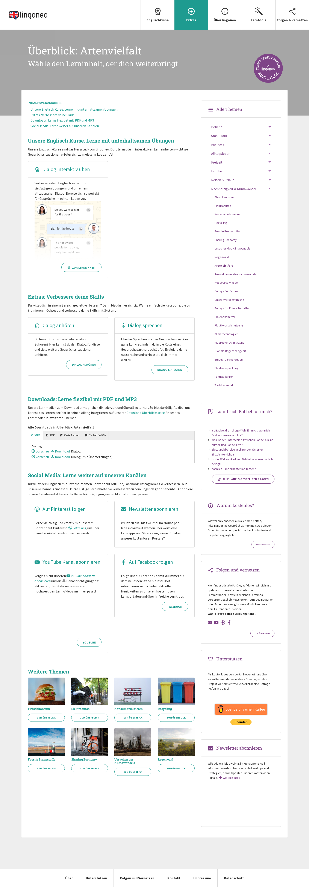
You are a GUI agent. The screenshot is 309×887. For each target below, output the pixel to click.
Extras (191, 11)
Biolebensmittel (225, 317)
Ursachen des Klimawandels (124, 761)
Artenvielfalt (224, 266)
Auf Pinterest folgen (60, 509)
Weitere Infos (263, 544)
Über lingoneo (225, 11)
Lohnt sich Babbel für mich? (244, 411)
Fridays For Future (226, 291)
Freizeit (217, 162)
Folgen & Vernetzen (292, 11)
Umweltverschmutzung (229, 300)
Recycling (165, 709)
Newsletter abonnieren (149, 509)
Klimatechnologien (226, 334)
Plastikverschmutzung (229, 325)
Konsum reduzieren (128, 709)
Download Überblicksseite (145, 412)
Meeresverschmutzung (229, 342)
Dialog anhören (54, 325)
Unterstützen (96, 878)
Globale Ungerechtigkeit (230, 351)
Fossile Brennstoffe (41, 759)
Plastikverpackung (226, 368)
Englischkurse (157, 11)
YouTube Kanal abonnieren (67, 562)
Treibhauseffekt (225, 385)
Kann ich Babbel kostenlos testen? (234, 469)
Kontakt (173, 878)
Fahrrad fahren (224, 377)
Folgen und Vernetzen (137, 878)
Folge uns (77, 528)
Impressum (202, 878)
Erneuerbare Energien (229, 359)
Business (217, 145)
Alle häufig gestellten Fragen (243, 479)
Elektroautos (80, 709)
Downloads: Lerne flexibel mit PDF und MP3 (62, 120)
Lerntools (258, 11)
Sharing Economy (84, 759)
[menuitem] (157, 15)
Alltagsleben (220, 153)
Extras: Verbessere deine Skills (52, 115)
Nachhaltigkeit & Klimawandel (233, 189)
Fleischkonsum (39, 709)
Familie (216, 171)
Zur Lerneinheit (81, 267)
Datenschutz (234, 878)
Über (69, 878)
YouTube (89, 642)
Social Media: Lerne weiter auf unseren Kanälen (64, 126)
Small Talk (219, 136)
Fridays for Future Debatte (232, 308)
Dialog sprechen (141, 325)
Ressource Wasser (227, 282)
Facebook (175, 607)
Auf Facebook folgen (147, 562)
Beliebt (216, 127)
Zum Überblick (46, 717)
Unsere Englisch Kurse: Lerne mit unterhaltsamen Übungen (74, 109)
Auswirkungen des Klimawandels (235, 274)
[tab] (35, 435)
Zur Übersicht (262, 633)
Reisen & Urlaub (222, 180)
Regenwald (165, 759)
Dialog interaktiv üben (62, 169)
